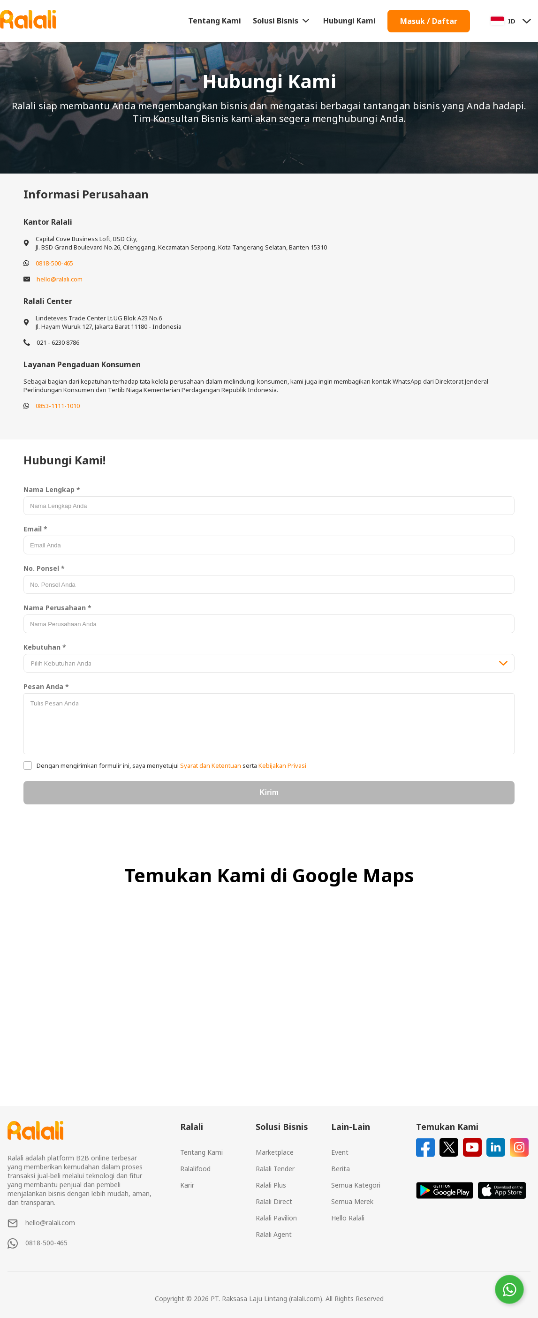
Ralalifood (195, 1168)
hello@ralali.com (60, 279)
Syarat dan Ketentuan (210, 765)
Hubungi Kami (349, 20)
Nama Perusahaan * (57, 607)
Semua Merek (352, 1201)
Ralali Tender (275, 1168)
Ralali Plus (271, 1185)
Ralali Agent (274, 1234)
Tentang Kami (214, 20)
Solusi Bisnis (282, 20)
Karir (187, 1185)
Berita (340, 1168)
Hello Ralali (347, 1217)
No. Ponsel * (44, 568)
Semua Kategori (355, 1185)
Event (340, 1152)
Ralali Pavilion (276, 1217)
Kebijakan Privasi (281, 765)
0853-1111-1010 (58, 405)
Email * (35, 528)
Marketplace (275, 1152)
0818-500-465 (54, 263)
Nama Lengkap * (51, 489)
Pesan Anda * (46, 686)
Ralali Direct (274, 1201)
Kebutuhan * (44, 647)
